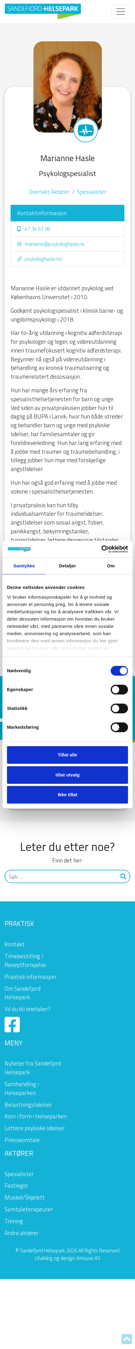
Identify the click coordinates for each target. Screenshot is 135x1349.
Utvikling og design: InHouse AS (67, 1258)
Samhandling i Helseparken (22, 1088)
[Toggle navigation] (120, 12)
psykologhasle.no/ (40, 259)
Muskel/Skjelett (25, 1197)
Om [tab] (111, 565)
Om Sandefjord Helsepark (22, 993)
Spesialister (91, 191)
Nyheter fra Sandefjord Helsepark (33, 1067)
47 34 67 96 (33, 228)
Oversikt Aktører (49, 191)
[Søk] (61, 876)
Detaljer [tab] (67, 565)
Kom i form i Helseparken (36, 1116)
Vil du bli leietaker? (28, 1008)
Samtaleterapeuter (29, 1209)
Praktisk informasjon (30, 976)
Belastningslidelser (28, 1104)
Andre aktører (22, 1232)
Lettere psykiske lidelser (35, 1128)
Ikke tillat (67, 794)
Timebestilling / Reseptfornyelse (25, 960)
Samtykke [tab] (24, 565)
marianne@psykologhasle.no (51, 244)
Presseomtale (22, 1139)
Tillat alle (67, 754)
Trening (14, 1221)
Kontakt (15, 944)
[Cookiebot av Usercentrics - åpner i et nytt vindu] (101, 549)
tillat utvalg (67, 774)
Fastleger (16, 1185)
